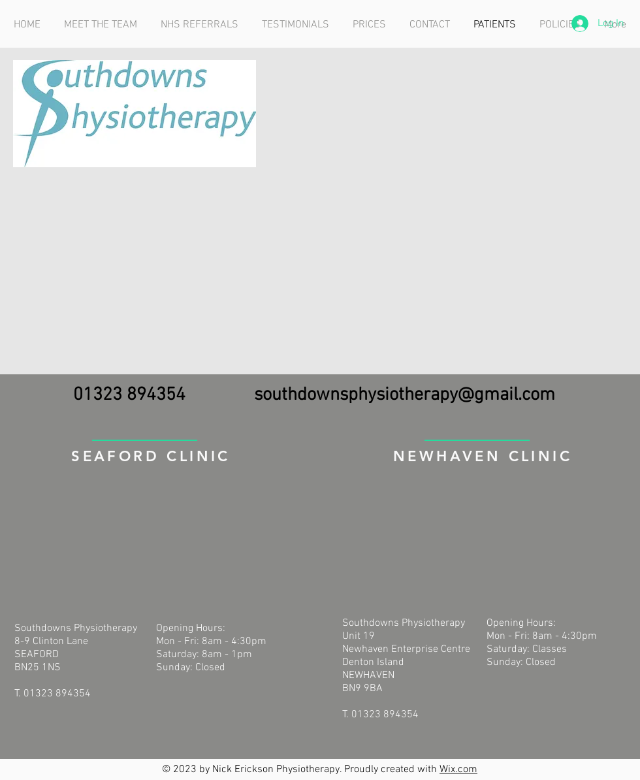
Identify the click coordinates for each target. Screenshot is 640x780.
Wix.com (458, 769)
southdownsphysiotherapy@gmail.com (404, 395)
